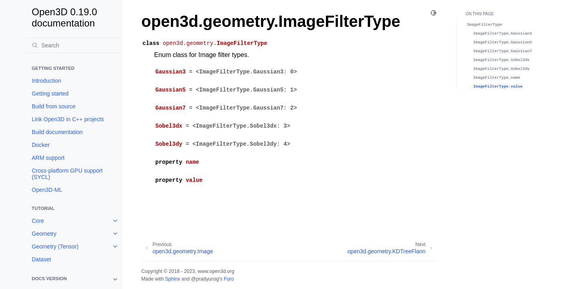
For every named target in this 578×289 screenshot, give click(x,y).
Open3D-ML (47, 190)
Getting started (50, 93)
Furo (229, 279)
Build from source (53, 106)
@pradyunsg (205, 279)
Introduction (46, 80)
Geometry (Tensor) (55, 246)
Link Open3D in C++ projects (68, 119)
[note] (73, 279)
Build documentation (57, 132)
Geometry (44, 233)
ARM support (48, 158)
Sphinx (172, 279)
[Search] (73, 45)
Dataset (41, 259)
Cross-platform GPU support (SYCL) (67, 173)
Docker (40, 145)
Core (38, 221)
